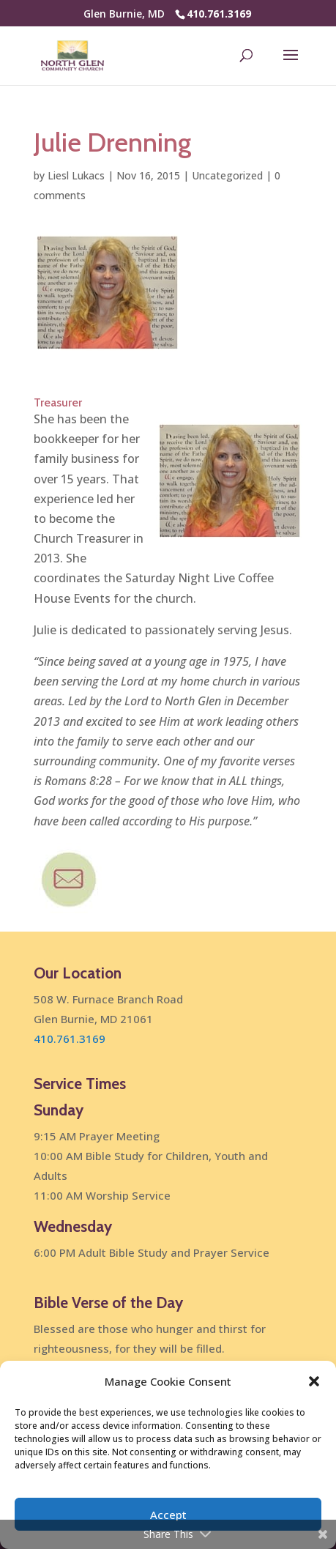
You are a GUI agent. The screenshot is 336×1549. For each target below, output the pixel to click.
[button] (314, 1381)
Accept (168, 1514)
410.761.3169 (219, 14)
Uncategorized (227, 175)
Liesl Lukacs (76, 175)
